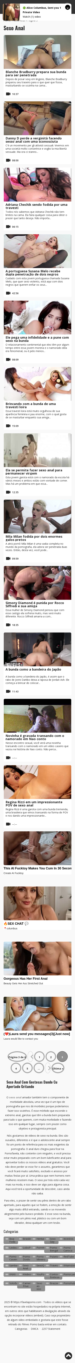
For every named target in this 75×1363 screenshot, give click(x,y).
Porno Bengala (54, 1249)
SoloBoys (14, 1283)
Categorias (21, 1328)
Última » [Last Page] (57, 1068)
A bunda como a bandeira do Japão (33, 669)
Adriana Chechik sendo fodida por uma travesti (36, 206)
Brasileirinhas (30, 1238)
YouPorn (42, 1274)
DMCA (34, 1328)
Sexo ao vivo (39, 1286)
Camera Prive (27, 1285)
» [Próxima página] (48, 1068)
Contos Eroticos (54, 1276)
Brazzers (55, 1283)
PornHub (42, 1247)
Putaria (54, 1256)
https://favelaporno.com (27, 1302)
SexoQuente (44, 1265)
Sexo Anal (26, 1267)
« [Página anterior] (30, 1056)
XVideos (27, 1274)
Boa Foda (12, 1240)
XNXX (12, 1274)
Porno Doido (26, 1258)
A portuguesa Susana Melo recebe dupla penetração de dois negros (33, 272)
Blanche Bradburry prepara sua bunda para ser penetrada (36, 73)
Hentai (40, 1238)
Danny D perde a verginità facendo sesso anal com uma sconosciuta (34, 140)
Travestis (55, 1265)
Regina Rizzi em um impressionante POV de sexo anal (34, 803)
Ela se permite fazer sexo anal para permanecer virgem (34, 471)
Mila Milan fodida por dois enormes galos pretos (34, 538)
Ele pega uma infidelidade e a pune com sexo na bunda (37, 339)
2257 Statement (51, 1328)
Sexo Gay (53, 1240)
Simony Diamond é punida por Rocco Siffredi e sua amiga (35, 604)
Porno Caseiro (13, 1258)
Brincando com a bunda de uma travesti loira (31, 405)
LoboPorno (29, 1247)
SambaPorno (17, 1265)
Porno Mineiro (41, 1258)
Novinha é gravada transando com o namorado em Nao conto (35, 737)
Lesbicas (14, 1247)
